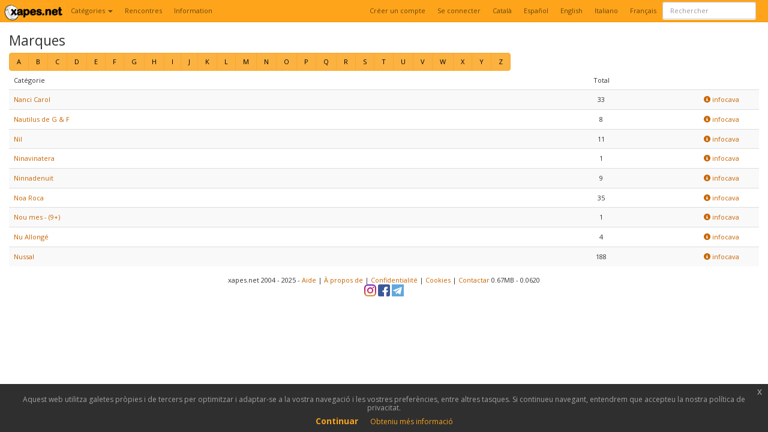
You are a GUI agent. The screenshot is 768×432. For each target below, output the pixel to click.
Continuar (337, 421)
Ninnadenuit (33, 177)
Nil (18, 138)
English (571, 10)
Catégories (92, 10)
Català (502, 10)
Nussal (24, 256)
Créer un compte (397, 10)
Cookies (438, 279)
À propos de (343, 279)
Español (536, 10)
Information (193, 10)
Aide (309, 279)
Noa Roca (29, 197)
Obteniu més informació (411, 421)
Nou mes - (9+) (37, 216)
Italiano (606, 10)
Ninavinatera (34, 158)
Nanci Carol (32, 99)
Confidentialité (394, 279)
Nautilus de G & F (42, 119)
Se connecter (459, 10)
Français (643, 10)
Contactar (474, 279)
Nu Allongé (31, 236)
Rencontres (143, 10)
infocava (721, 99)
